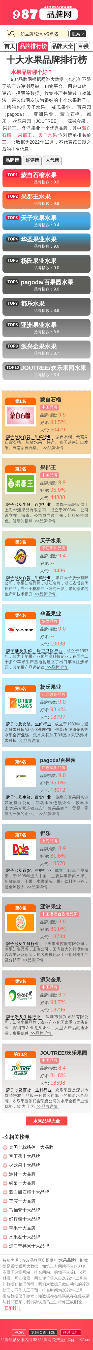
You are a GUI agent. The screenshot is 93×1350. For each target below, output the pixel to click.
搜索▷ (78, 33)
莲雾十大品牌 (22, 1201)
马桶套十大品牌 (24, 1210)
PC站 (19, 1332)
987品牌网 (42, 1340)
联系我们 (12, 1308)
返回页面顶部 (43, 1332)
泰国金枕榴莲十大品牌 (31, 1147)
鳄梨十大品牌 (22, 1183)
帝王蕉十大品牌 (24, 1156)
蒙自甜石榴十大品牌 (29, 1192)
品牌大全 (62, 46)
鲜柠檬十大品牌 (24, 1219)
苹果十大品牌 (22, 1228)
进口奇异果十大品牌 (29, 1245)
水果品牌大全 (46, 1120)
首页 (9, 46)
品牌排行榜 (33, 46)
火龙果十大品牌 (24, 1165)
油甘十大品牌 (22, 1174)
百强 (83, 46)
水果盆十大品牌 (24, 1236)
